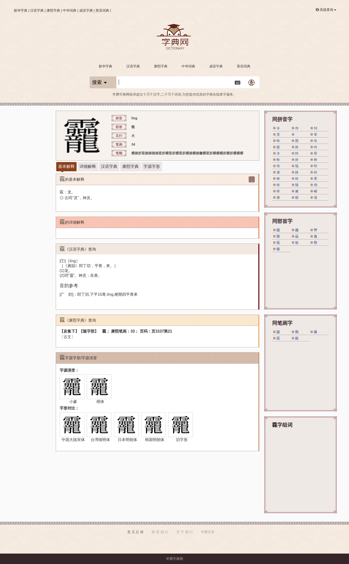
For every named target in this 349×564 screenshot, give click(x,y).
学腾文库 (207, 532)
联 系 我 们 (160, 532)
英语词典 (102, 10)
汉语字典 (37, 10)
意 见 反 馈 (135, 532)
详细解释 (87, 166)
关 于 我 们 (184, 532)
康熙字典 (53, 10)
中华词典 (69, 10)
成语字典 (86, 10)
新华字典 (20, 10)
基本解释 (66, 166)
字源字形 (151, 166)
